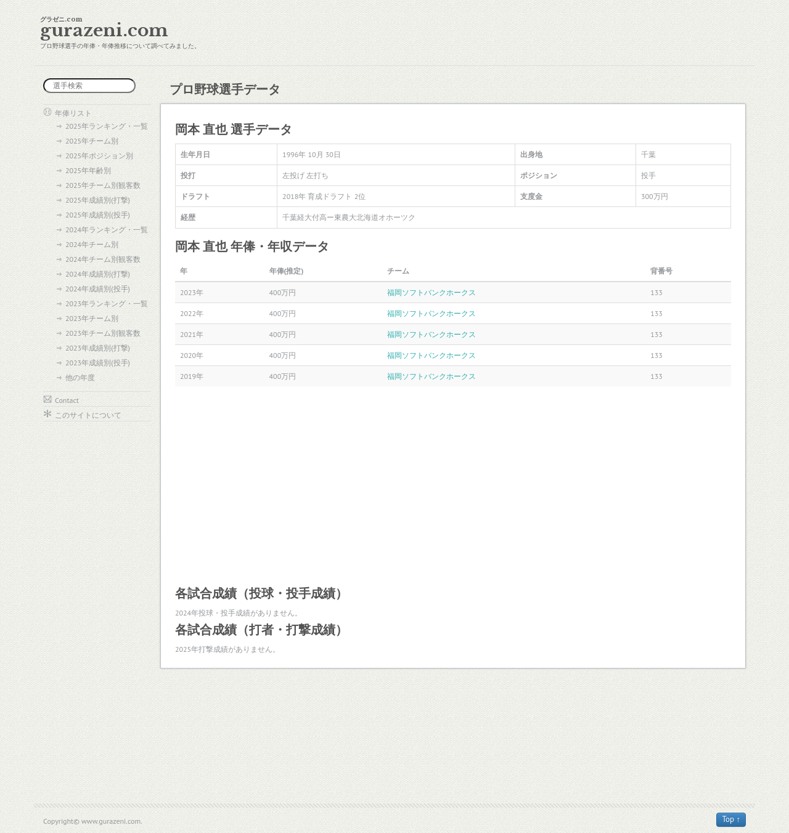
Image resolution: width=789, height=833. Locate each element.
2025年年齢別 (88, 170)
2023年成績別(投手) (97, 362)
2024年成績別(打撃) (97, 273)
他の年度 (80, 377)
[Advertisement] (453, 485)
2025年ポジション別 (99, 155)
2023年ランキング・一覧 (106, 303)
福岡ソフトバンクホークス (431, 292)
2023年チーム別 (91, 318)
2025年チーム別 (91, 140)
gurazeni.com (104, 30)
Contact (67, 400)
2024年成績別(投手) (97, 288)
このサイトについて (88, 415)
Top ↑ (731, 819)
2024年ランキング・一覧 (106, 229)
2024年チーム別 (91, 244)
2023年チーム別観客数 (103, 333)
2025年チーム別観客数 (103, 185)
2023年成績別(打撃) (97, 347)
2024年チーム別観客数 (103, 259)
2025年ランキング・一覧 (106, 126)
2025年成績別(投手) (97, 214)
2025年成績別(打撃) (97, 200)
